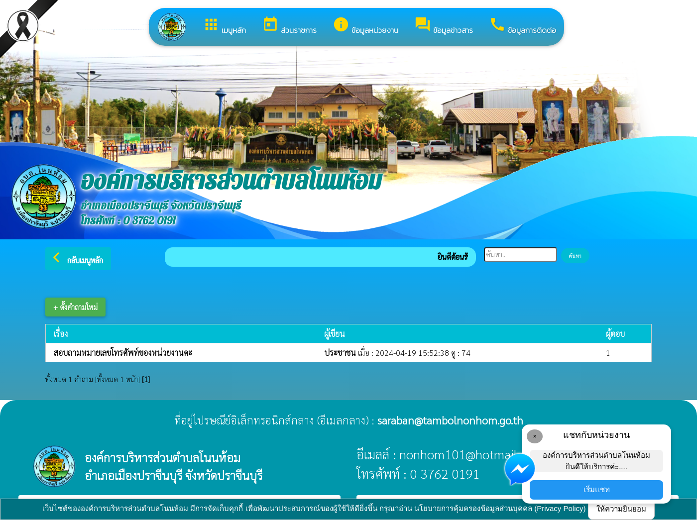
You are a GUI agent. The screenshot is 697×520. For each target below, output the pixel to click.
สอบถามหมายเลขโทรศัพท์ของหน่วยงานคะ (123, 352)
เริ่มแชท (596, 489)
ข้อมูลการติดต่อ (522, 26)
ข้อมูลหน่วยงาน (365, 26)
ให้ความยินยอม (621, 509)
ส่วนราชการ (289, 26)
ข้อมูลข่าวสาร (443, 26)
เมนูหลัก (224, 26)
